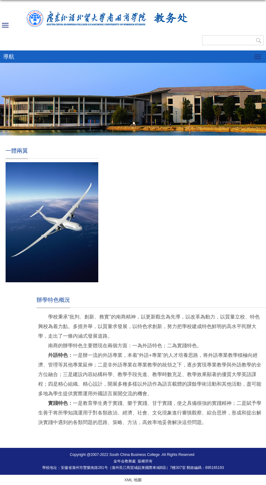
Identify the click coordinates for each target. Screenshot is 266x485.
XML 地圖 (133, 480)
